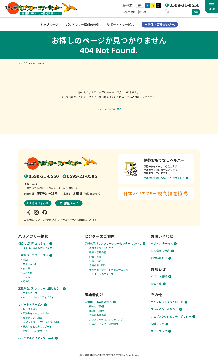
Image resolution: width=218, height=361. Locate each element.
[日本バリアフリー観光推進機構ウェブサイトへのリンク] (156, 193)
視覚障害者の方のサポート (37, 326)
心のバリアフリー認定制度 (103, 323)
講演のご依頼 (96, 310)
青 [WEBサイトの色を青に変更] (147, 5)
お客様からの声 (160, 250)
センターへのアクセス (101, 274)
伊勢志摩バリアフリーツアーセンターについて (112, 243)
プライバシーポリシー (164, 309)
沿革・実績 (95, 256)
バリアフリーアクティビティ (38, 297)
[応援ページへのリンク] (69, 203)
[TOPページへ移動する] (41, 8)
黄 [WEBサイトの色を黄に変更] (153, 5)
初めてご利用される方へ (33, 243)
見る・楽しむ (30, 264)
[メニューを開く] (211, 6)
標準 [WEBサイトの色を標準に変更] (140, 5)
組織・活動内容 (97, 252)
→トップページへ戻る (109, 109)
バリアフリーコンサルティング (106, 319)
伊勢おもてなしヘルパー (36, 313)
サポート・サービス (30, 304)
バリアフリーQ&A (162, 243)
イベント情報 (159, 276)
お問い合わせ (159, 258)
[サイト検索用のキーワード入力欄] (178, 12)
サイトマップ (159, 331)
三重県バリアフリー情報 (33, 255)
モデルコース (30, 293)
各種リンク (157, 324)
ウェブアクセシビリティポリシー (171, 316)
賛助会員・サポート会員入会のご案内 (109, 269)
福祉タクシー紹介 (32, 317)
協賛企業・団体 (97, 265)
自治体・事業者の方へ (98, 302)
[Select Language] (149, 12)
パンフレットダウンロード (167, 302)
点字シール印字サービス (36, 330)
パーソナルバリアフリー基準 (36, 338)
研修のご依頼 (96, 306)
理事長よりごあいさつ (101, 248)
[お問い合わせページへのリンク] (37, 203)
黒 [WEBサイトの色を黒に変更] (158, 5)
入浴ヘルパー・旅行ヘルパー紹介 (41, 322)
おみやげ (28, 272)
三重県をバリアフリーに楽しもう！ (40, 288)
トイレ (26, 277)
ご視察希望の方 (97, 315)
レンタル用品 (30, 309)
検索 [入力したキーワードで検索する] (196, 11)
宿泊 (25, 259)
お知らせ (156, 283)
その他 (26, 281)
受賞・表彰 (95, 261)
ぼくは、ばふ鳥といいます (37, 248)
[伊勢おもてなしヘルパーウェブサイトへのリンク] (156, 169)
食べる (26, 268)
